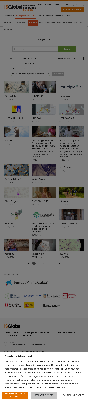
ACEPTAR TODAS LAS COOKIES (15, 395)
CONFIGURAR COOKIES (73, 395)
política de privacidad (54, 387)
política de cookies (22, 387)
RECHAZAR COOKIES (44, 395)
